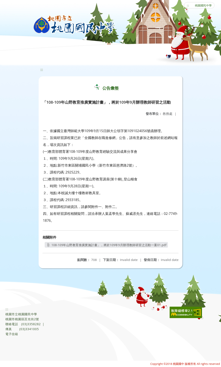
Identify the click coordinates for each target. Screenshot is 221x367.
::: (188, 5)
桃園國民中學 (203, 5)
